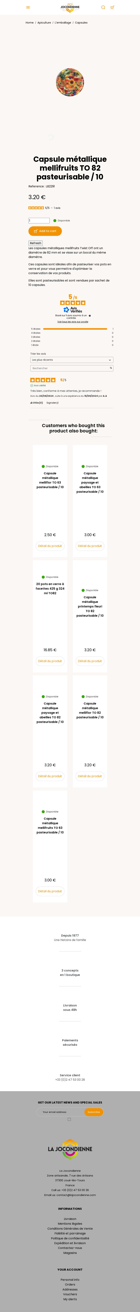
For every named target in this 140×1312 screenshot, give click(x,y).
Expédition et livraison (70, 1243)
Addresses (70, 1289)
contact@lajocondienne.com (76, 1195)
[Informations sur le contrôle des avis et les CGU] (89, 315)
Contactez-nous (70, 1248)
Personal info (70, 1280)
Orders (70, 1284)
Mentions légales (70, 1224)
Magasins (70, 1253)
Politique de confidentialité (70, 1238)
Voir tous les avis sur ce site (72, 321)
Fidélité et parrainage (70, 1233)
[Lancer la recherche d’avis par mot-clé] (111, 368)
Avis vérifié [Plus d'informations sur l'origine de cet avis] (40, 385)
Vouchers (70, 1294)
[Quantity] (39, 220)
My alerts (70, 1299)
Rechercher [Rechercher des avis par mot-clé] (70, 368)
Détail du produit (50, 546)
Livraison (70, 1219)
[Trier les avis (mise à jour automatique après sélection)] (71, 360)
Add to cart (45, 231)
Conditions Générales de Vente (70, 1229)
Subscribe (94, 1112)
